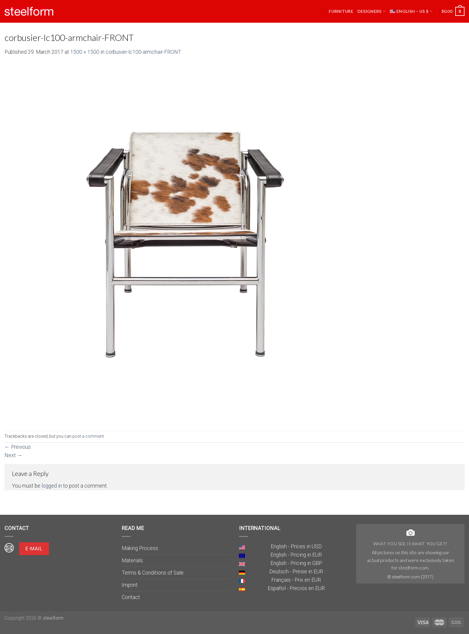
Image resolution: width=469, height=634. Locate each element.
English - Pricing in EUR (296, 555)
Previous (17, 447)
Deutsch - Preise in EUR (296, 572)
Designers (371, 11)
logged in (52, 486)
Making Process (140, 548)
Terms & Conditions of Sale (153, 573)
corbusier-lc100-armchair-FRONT (143, 52)
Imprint (130, 585)
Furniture (341, 11)
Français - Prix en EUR (296, 580)
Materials (132, 560)
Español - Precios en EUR (296, 588)
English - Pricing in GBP (296, 563)
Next (13, 455)
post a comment (88, 436)
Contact (131, 597)
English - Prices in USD (296, 546)
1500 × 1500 (84, 52)
